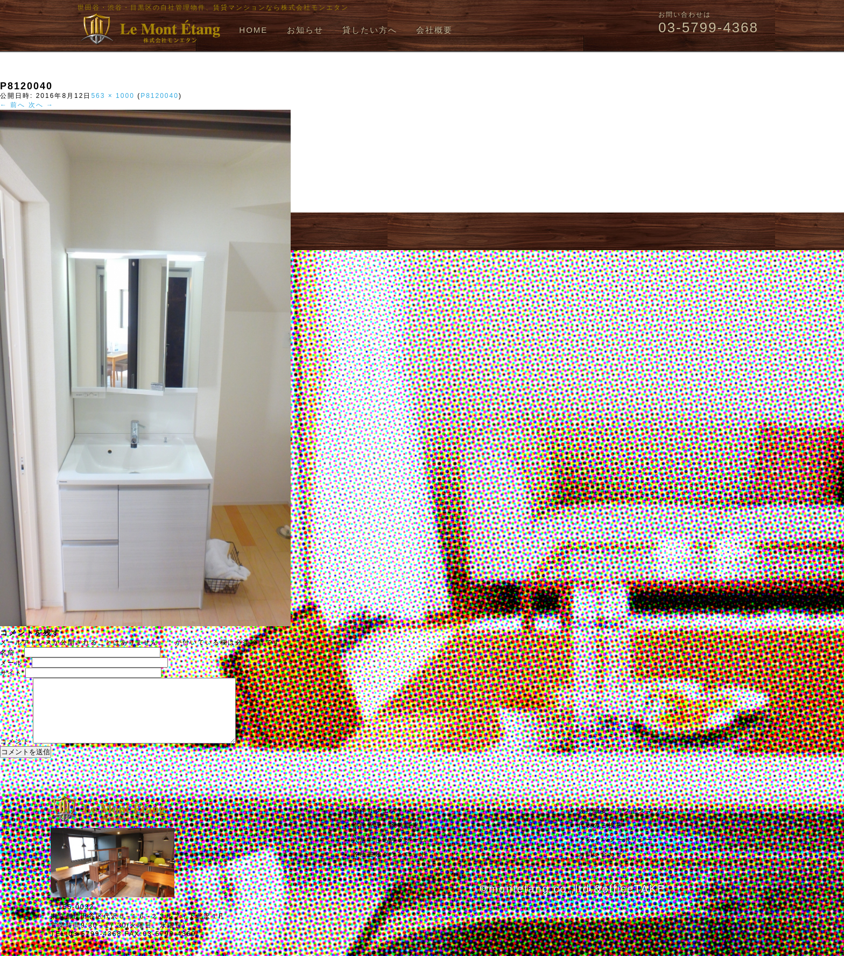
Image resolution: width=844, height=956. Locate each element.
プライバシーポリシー (615, 852)
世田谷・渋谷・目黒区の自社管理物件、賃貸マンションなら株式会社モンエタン (213, 7)
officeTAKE (633, 902)
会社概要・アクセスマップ (623, 823)
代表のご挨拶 (600, 838)
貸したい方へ (369, 29)
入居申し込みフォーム (389, 852)
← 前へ (12, 105)
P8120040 (159, 96)
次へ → (41, 105)
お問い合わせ (600, 867)
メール (14, 663)
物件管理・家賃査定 (386, 838)
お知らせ (305, 29)
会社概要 (434, 29)
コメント (15, 754)
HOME (253, 29)
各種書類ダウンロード (389, 867)
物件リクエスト (378, 823)
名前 (11, 652)
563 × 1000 (112, 96)
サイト (11, 673)
